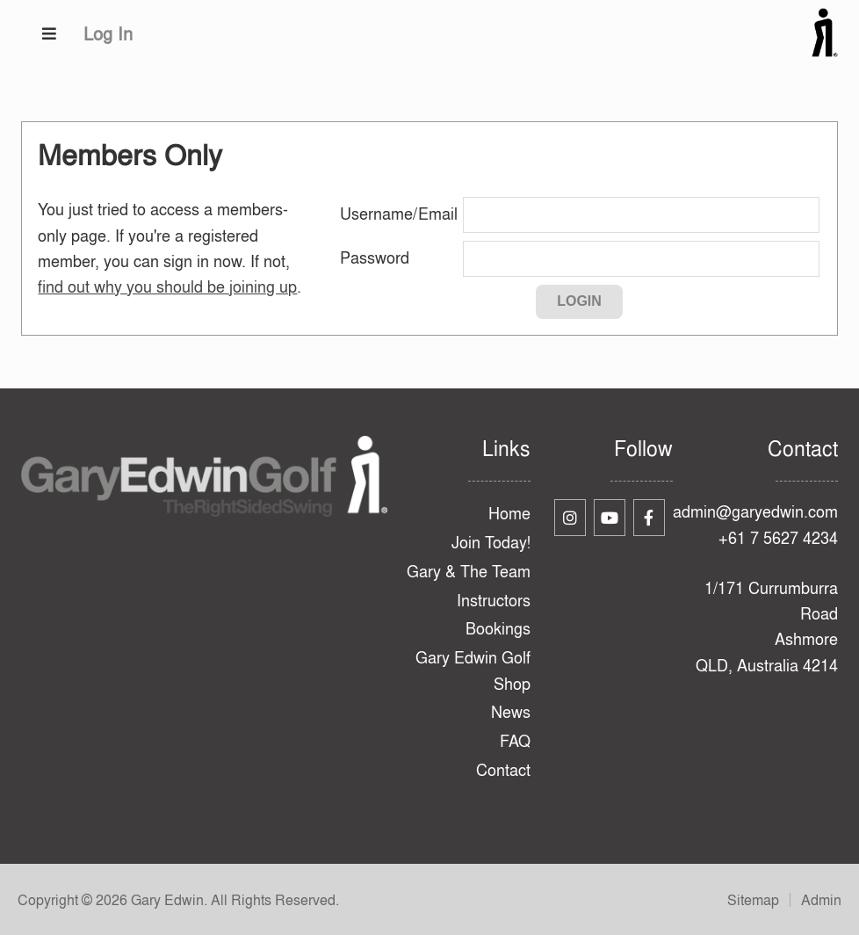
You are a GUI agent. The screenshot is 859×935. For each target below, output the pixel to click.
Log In (108, 34)
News (511, 712)
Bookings (498, 629)
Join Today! (491, 543)
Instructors (494, 601)
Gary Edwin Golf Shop (473, 670)
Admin (821, 900)
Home (509, 514)
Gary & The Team (469, 572)
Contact (503, 770)
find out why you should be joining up (167, 287)
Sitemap (753, 900)
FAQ (515, 741)
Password (374, 258)
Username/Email (399, 214)
